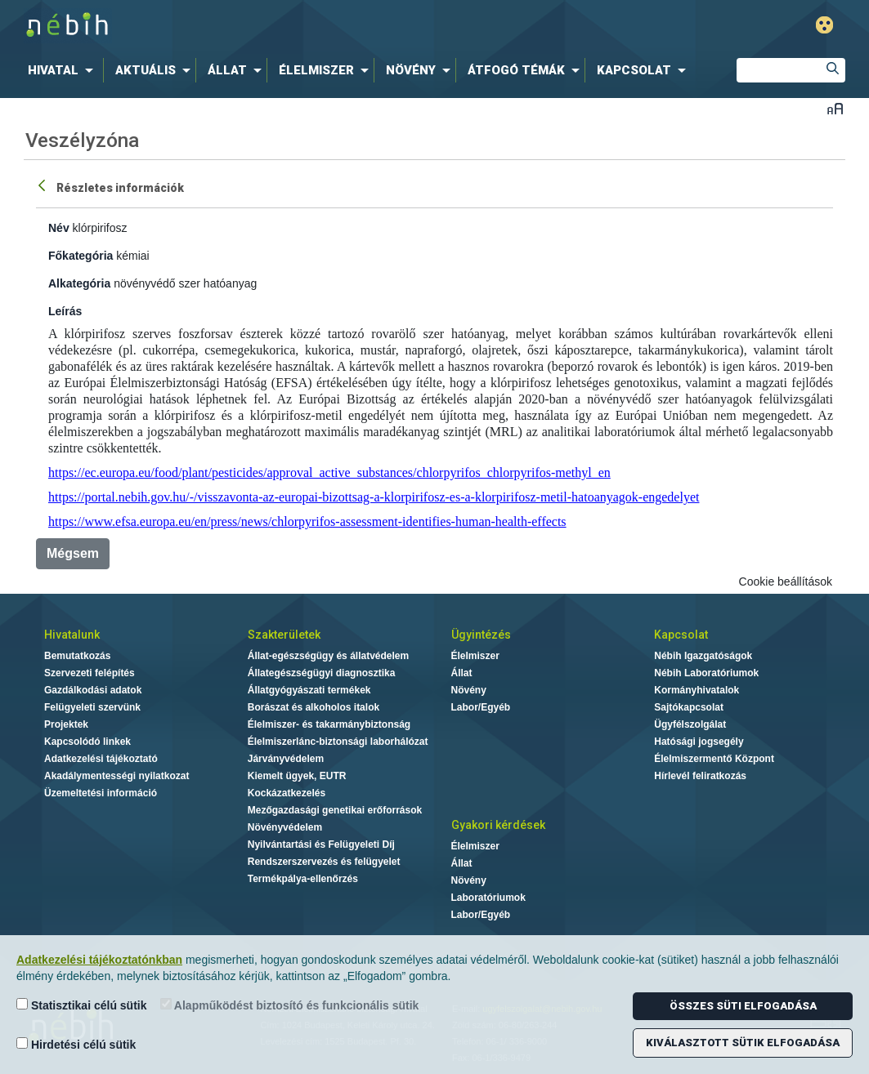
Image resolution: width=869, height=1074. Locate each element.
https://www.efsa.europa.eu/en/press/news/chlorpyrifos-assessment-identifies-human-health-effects (307, 521)
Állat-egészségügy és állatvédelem (328, 656)
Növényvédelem (285, 827)
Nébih (260, 25)
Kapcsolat (681, 634)
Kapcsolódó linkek (87, 741)
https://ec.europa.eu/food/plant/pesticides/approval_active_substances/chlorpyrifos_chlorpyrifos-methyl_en (329, 472)
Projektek (66, 724)
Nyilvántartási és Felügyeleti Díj (321, 844)
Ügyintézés (481, 634)
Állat (462, 673)
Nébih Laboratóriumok (706, 673)
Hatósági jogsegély (698, 741)
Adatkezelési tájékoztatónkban (99, 959)
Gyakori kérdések (498, 824)
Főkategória (80, 255)
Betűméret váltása (835, 108)
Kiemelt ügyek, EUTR (297, 776)
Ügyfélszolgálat (690, 724)
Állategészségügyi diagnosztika (322, 673)
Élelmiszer (475, 656)
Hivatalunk (72, 634)
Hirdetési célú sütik (76, 1044)
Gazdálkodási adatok (92, 690)
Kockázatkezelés (286, 793)
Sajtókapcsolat (688, 707)
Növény (468, 690)
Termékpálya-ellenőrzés (303, 879)
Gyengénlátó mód (824, 24)
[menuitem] (64, 70)
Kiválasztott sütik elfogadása (743, 1042)
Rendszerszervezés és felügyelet (324, 861)
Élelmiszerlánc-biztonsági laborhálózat (338, 741)
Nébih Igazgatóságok (703, 656)
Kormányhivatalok (696, 690)
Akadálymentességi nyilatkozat (116, 776)
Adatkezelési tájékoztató (101, 758)
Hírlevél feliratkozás (700, 776)
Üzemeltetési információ (100, 793)
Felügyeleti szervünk (92, 707)
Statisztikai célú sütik (81, 1005)
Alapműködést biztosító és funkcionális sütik (289, 1005)
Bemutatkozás (77, 656)
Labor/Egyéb (481, 707)
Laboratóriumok (488, 897)
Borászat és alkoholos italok (313, 707)
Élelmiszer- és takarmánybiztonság (329, 724)
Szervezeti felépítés (89, 673)
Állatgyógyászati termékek (309, 690)
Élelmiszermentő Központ (714, 758)
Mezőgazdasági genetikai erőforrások (335, 810)
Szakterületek (284, 634)
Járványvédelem (286, 758)
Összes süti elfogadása (743, 1006)
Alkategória (79, 283)
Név (58, 227)
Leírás (65, 311)
